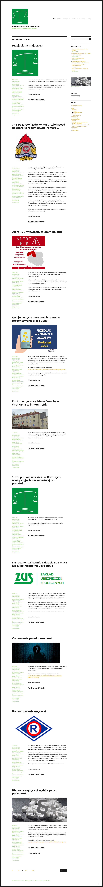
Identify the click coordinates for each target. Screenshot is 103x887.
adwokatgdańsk (15, 93)
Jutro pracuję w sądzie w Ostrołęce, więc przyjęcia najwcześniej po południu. (36, 480)
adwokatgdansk (15, 95)
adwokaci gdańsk (16, 81)
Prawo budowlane (76, 119)
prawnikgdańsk (15, 113)
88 (19, 870)
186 (33, 870)
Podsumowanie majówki (29, 711)
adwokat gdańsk (15, 526)
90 (26, 870)
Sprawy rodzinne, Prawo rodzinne (79, 126)
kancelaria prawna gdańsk (17, 104)
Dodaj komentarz (16, 114)
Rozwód (74, 120)
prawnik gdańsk (15, 111)
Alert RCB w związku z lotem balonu (37, 231)
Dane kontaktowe (77, 115)
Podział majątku (75, 118)
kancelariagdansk (17, 110)
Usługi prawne (66, 19)
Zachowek (74, 129)
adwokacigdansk (15, 85)
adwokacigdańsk (15, 84)
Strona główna (57, 19)
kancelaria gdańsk (16, 103)
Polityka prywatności (77, 112)
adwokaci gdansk (16, 82)
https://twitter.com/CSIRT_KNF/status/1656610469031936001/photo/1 (47, 369)
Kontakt (74, 19)
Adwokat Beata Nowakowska (26, 26)
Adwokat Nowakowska (77, 105)
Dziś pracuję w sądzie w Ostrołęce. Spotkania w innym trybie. (36, 403)
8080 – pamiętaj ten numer (78, 58)
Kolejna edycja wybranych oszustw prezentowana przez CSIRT (36, 319)
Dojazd (74, 111)
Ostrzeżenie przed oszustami (32, 638)
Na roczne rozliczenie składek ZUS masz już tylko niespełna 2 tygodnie (39, 564)
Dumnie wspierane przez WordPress (42, 880)
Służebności (74, 127)
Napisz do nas (75, 116)
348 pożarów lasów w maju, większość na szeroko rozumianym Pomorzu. (38, 126)
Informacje (82, 19)
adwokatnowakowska (16, 96)
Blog (89, 19)
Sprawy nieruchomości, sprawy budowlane (81, 124)
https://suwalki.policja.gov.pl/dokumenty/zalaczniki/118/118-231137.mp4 (47, 842)
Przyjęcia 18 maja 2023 (27, 45)
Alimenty (74, 107)
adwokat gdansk (15, 88)
